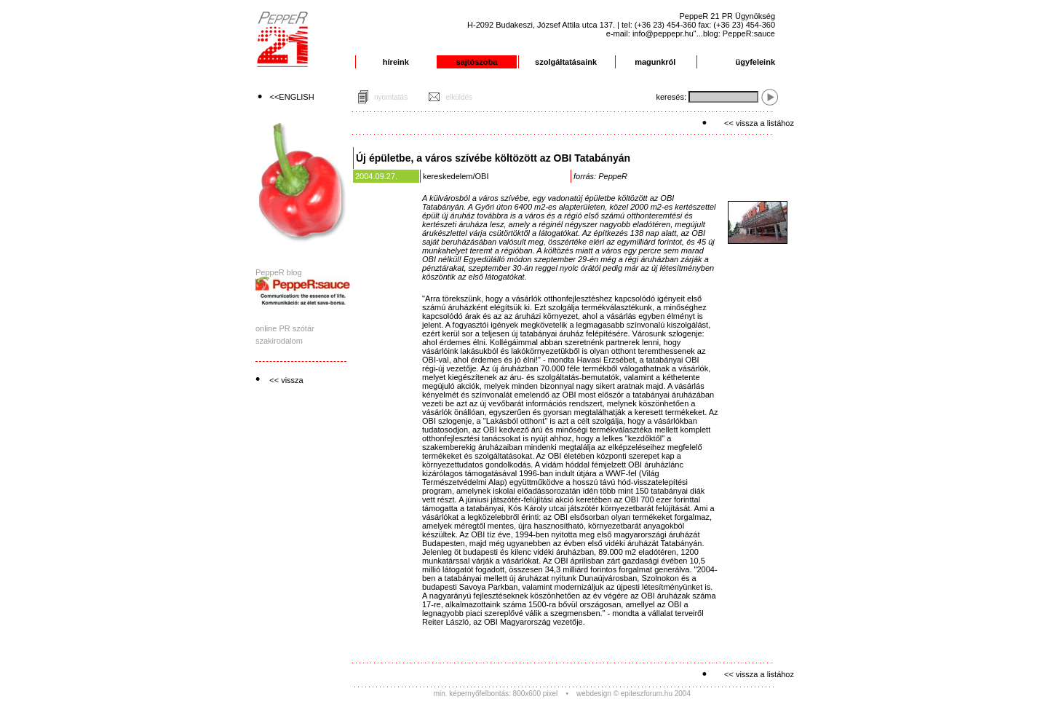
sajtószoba (477, 62)
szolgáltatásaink (566, 62)
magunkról (655, 62)
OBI (482, 176)
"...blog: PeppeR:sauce (734, 33)
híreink (396, 62)
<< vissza (286, 380)
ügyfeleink (755, 62)
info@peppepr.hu (663, 33)
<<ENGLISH (292, 96)
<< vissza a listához (759, 123)
